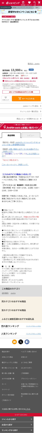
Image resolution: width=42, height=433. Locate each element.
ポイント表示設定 (8, 395)
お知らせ (24, 357)
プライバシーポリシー (29, 378)
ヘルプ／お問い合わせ (29, 351)
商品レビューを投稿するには (27, 119)
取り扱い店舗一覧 (8, 373)
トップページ (5, 7)
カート (4, 384)
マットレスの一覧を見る (29, 111)
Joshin (13, 293)
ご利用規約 (25, 373)
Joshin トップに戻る (30, 106)
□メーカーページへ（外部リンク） (15, 164)
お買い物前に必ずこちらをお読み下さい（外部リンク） (20, 150)
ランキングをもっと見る (33, 326)
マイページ (6, 389)
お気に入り (5, 100)
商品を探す (6, 351)
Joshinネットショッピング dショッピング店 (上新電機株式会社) (21, 143)
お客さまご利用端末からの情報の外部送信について (29, 386)
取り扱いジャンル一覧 (9, 368)
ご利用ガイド (6, 400)
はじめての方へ (26, 368)
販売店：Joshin (34, 63)
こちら (27, 409)
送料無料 (5, 293)
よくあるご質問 (26, 362)
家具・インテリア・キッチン (22, 7)
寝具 (37, 7)
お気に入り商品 (7, 357)
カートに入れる (26, 99)
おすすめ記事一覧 (8, 378)
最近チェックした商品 (9, 362)
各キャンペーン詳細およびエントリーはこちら (20, 81)
